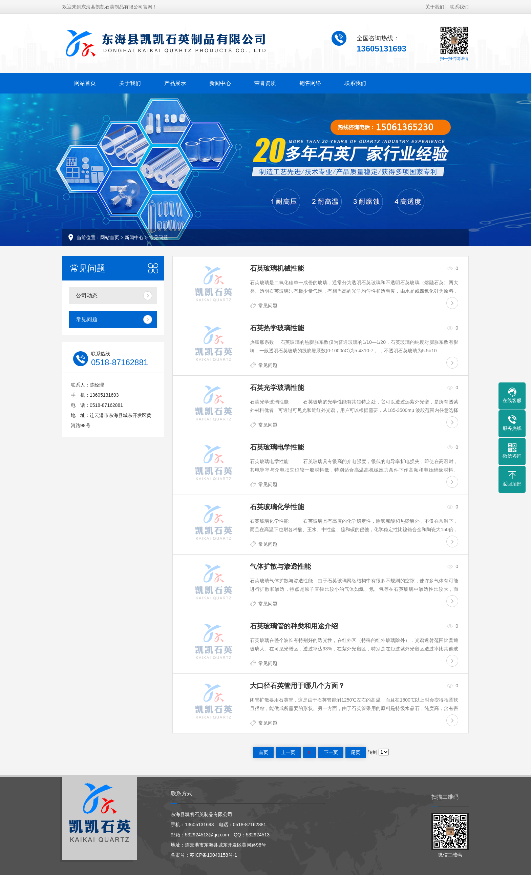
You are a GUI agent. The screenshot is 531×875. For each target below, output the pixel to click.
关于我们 (434, 6)
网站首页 (85, 83)
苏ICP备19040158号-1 (213, 855)
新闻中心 (220, 83)
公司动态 (87, 295)
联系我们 (459, 6)
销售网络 (310, 83)
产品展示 (175, 83)
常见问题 (158, 237)
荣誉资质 (265, 83)
